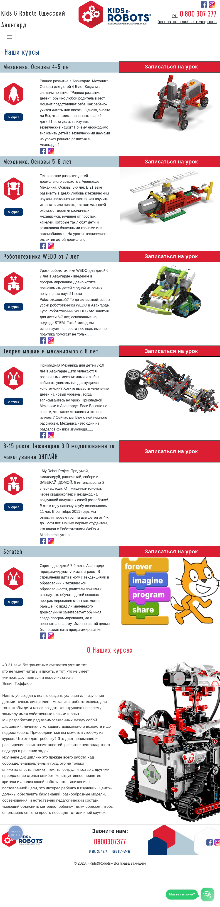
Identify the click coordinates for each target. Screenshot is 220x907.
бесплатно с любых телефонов (187, 21)
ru (175, 16)
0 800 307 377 (198, 14)
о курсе (13, 117)
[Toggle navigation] (9, 37)
